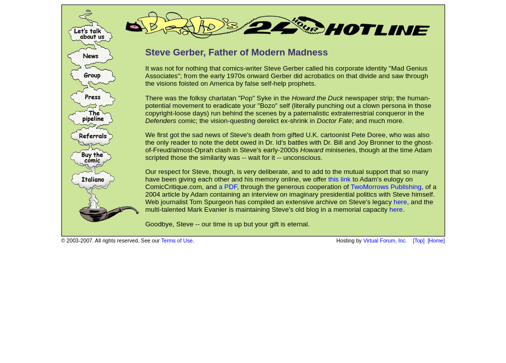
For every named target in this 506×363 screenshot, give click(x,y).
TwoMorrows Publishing (385, 187)
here (400, 202)
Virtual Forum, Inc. (385, 240)
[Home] (436, 240)
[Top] (418, 240)
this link (339, 179)
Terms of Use (177, 240)
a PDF (228, 187)
